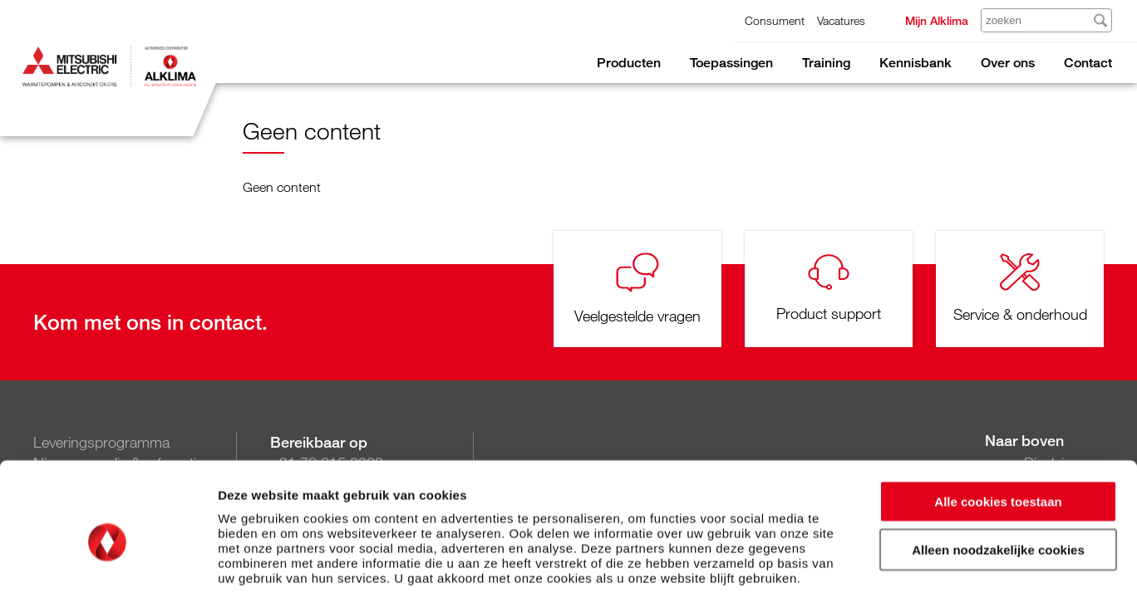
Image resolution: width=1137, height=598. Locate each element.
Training (826, 63)
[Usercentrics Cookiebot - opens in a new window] (107, 565)
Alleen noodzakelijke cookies (998, 473)
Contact (1088, 63)
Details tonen (898, 565)
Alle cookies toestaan (997, 424)
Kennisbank (915, 63)
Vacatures (841, 20)
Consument (775, 20)
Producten (629, 63)
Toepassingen (731, 63)
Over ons (1008, 63)
